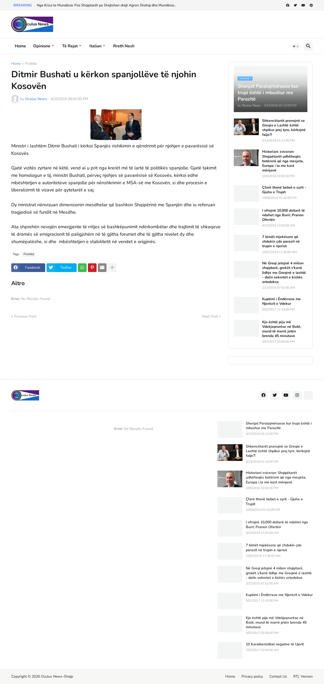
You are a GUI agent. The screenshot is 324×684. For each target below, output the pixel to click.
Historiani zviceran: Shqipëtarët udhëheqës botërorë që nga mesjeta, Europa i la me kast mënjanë (283, 161)
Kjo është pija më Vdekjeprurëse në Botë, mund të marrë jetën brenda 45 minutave (281, 329)
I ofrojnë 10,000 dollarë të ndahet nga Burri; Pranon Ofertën (283, 215)
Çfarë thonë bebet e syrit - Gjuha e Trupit (284, 189)
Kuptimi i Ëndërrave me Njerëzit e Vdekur (281, 301)
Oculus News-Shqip (57, 676)
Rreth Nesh (123, 46)
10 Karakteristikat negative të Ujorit (275, 644)
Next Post (210, 316)
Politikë (31, 64)
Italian (95, 46)
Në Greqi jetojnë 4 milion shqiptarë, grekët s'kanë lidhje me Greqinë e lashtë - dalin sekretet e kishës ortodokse (284, 272)
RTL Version (303, 676)
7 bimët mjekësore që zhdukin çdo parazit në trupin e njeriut (281, 241)
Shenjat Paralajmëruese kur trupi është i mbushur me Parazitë (279, 425)
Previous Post (25, 316)
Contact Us (278, 676)
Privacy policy (252, 676)
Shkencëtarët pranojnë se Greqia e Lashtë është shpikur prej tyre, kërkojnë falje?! (284, 127)
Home (20, 46)
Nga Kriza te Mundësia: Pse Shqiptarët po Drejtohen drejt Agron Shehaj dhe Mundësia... (106, 5)
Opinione (41, 46)
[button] (296, 46)
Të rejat (70, 46)
